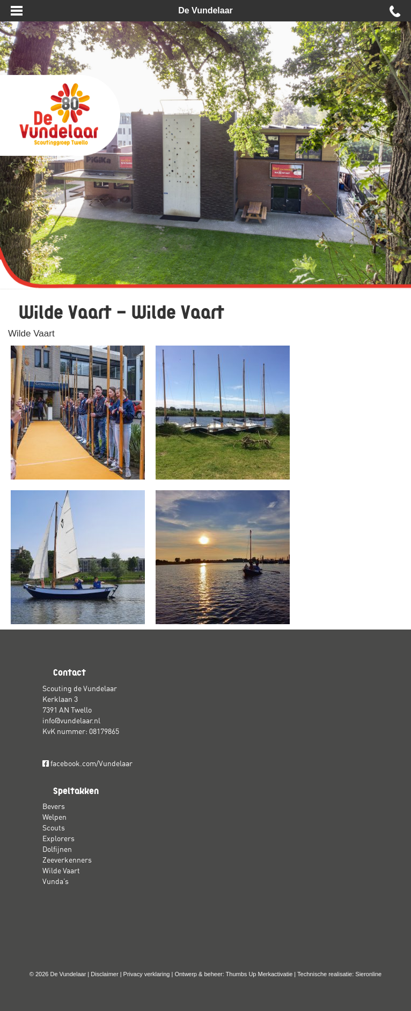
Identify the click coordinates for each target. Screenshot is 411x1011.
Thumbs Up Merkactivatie (259, 974)
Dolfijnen (57, 849)
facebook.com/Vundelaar (87, 763)
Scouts (53, 827)
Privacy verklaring (146, 974)
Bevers (53, 806)
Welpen (54, 817)
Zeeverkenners (67, 860)
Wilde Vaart (31, 333)
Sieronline (368, 974)
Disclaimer (104, 974)
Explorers (58, 838)
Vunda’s (55, 881)
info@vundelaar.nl (71, 720)
